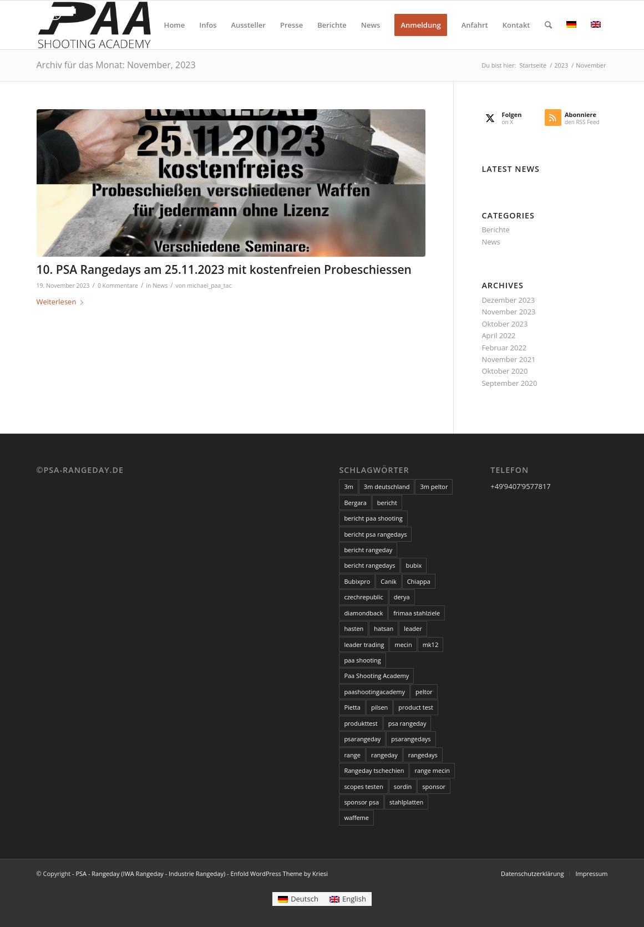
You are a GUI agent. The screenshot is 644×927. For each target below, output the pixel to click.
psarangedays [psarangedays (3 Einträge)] (410, 739)
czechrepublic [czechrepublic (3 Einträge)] (363, 597)
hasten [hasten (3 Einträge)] (353, 628)
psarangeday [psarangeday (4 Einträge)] (362, 739)
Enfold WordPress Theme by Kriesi (279, 873)
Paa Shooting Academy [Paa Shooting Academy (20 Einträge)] (376, 675)
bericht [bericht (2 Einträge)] (387, 502)
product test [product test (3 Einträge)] (415, 707)
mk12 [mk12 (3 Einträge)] (431, 644)
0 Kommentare (118, 285)
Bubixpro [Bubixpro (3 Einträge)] (357, 581)
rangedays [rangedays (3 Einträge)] (423, 755)
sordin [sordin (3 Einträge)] (403, 786)
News (160, 285)
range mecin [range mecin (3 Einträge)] (432, 770)
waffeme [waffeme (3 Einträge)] (356, 817)
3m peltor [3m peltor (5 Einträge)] (434, 486)
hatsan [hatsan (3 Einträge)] (383, 628)
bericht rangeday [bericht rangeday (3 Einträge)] (368, 550)
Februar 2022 (503, 348)
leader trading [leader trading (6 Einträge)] (364, 644)
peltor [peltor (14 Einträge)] (424, 691)
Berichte (495, 230)
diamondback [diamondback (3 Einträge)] (363, 613)
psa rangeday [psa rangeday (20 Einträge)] (407, 723)
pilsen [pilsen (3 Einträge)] (379, 707)
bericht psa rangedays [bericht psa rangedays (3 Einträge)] (375, 534)
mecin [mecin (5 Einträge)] (403, 644)
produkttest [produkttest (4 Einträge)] (360, 723)
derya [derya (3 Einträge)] (402, 597)
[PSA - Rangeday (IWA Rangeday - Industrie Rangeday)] (94, 25)
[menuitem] (174, 25)
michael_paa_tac (209, 285)
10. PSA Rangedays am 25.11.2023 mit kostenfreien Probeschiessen (224, 269)
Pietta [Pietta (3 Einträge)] (352, 707)
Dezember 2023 (508, 300)
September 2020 (509, 383)
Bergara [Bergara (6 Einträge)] (355, 502)
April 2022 (498, 335)
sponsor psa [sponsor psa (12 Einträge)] (361, 802)
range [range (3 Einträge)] (352, 755)
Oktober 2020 (504, 371)
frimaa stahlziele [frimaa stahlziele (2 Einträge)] (416, 613)
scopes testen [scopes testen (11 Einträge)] (363, 786)
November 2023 (508, 312)
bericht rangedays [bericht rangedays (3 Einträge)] (369, 565)
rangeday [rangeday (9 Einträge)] (384, 755)
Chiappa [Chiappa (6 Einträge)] (418, 581)
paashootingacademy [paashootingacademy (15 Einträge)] (374, 691)
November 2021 (508, 359)
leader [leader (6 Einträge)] (413, 628)
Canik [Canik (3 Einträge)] (388, 581)
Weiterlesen (62, 302)
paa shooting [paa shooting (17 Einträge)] (362, 660)
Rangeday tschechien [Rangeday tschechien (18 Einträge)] (374, 770)
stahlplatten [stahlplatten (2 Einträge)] (406, 802)
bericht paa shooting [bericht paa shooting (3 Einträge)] (373, 518)
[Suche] (548, 25)
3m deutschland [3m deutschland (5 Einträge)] (387, 486)
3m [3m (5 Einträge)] (348, 486)
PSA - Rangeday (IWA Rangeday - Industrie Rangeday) (150, 873)
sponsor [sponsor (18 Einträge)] (433, 786)
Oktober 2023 (504, 324)
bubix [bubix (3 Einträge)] (413, 565)
